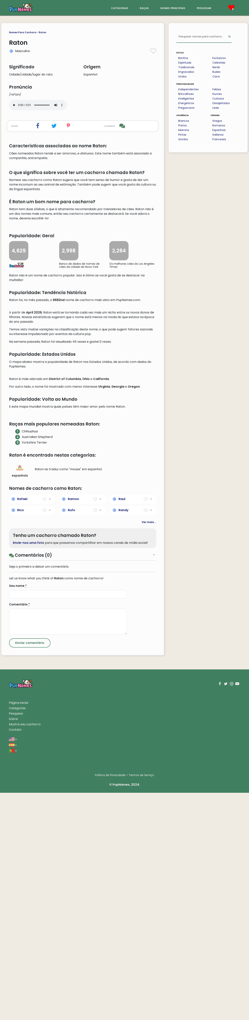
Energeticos (186, 103)
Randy (124, 737)
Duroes (217, 94)
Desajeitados (221, 103)
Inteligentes (186, 98)
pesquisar (204, 7)
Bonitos (183, 58)
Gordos (183, 139)
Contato (15, 957)
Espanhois (219, 130)
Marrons (183, 130)
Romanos (218, 125)
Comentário (19, 832)
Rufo (71, 737)
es (13, 972)
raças (144, 7)
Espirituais (184, 63)
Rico (20, 737)
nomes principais (172, 7)
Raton (42, 32)
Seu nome (18, 813)
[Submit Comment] (29, 870)
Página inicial (18, 930)
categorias (119, 7)
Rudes (216, 72)
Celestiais (218, 63)
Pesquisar (16, 941)
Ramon (73, 726)
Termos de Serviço (141, 1002)
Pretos (182, 125)
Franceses (219, 139)
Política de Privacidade (110, 1002)
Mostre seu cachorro (25, 951)
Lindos (182, 76)
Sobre (13, 946)
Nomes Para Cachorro (22, 32)
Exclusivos (219, 58)
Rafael (22, 726)
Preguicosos (186, 108)
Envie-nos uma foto (28, 770)
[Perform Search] (229, 37)
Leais (215, 108)
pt (13, 977)
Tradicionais (186, 67)
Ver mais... (149, 749)
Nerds (216, 67)
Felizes (216, 89)
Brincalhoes (186, 94)
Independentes (188, 89)
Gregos (217, 121)
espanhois (20, 698)
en (13, 966)
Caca (216, 76)
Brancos (183, 121)
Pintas (182, 135)
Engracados (186, 72)
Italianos (218, 135)
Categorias (17, 935)
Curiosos (218, 98)
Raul (122, 726)
